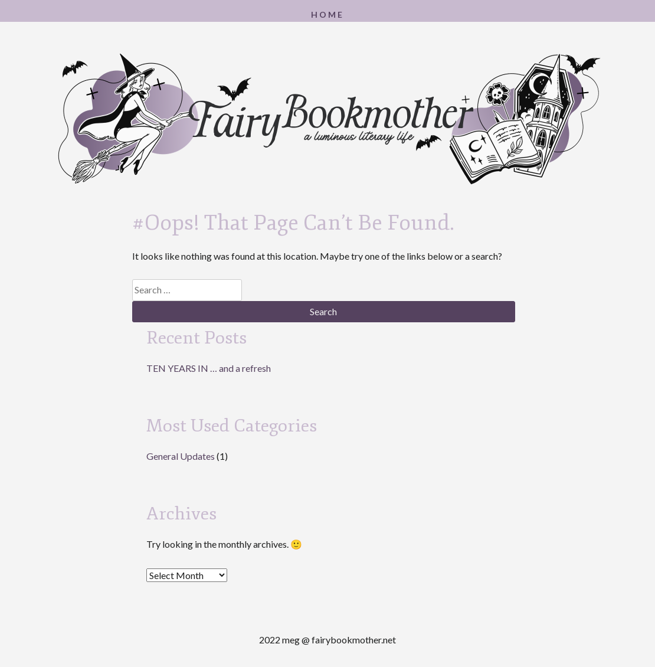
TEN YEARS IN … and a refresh (208, 368)
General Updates (180, 456)
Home (327, 14)
